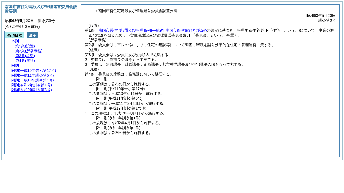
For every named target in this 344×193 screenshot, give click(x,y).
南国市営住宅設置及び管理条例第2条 (152, 30)
